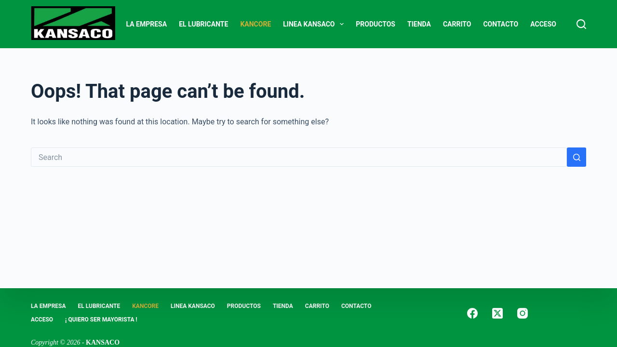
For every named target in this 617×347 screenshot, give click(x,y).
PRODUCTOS (375, 24)
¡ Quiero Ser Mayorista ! (101, 319)
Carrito (457, 24)
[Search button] (576, 157)
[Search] (581, 24)
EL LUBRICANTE (203, 24)
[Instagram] (522, 313)
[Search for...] (299, 157)
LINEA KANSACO (315, 24)
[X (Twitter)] (497, 313)
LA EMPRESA (146, 24)
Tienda (419, 24)
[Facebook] (472, 313)
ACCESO (543, 24)
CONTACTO (500, 24)
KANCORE (255, 24)
